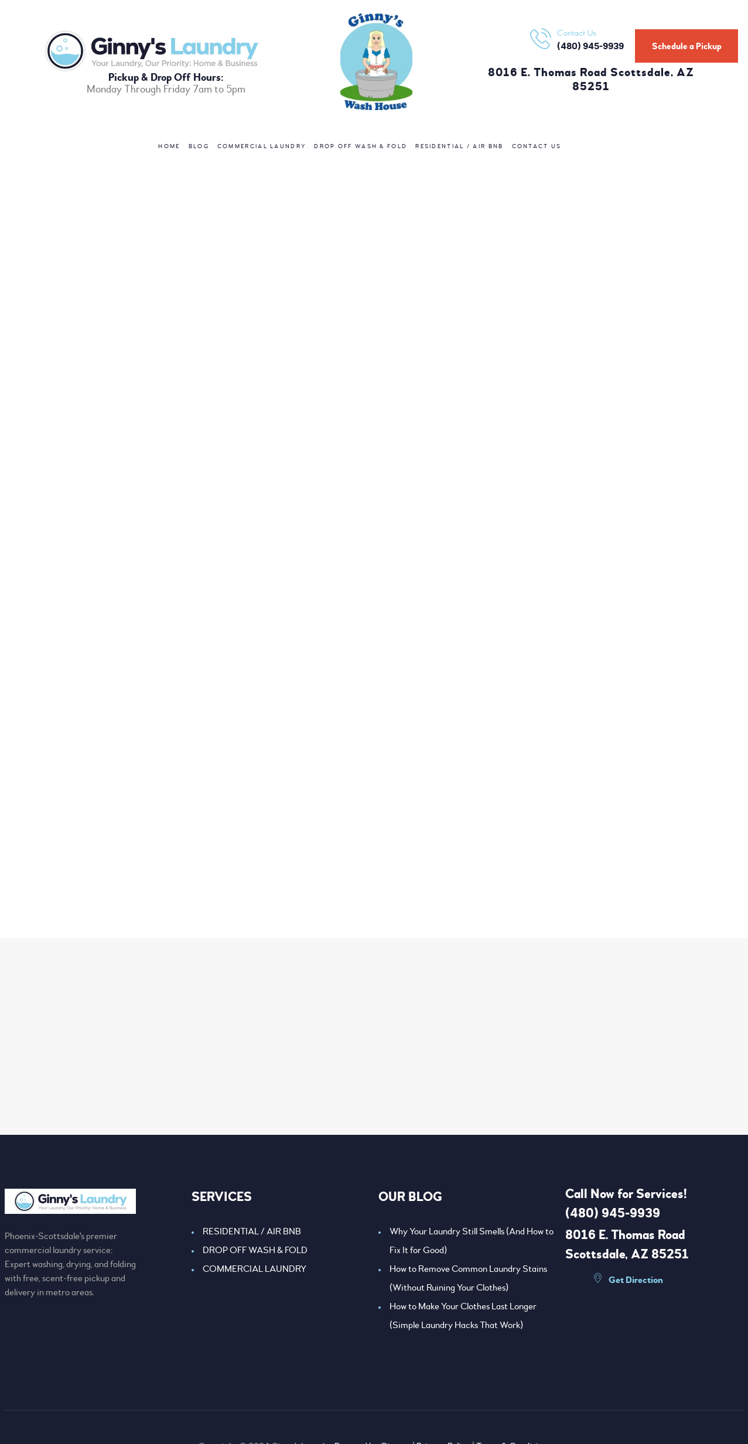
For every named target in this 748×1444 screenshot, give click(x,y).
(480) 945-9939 (612, 1213)
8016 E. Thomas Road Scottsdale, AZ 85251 (591, 80)
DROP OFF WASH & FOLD (255, 1250)
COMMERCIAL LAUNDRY (254, 1269)
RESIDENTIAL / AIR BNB (252, 1231)
